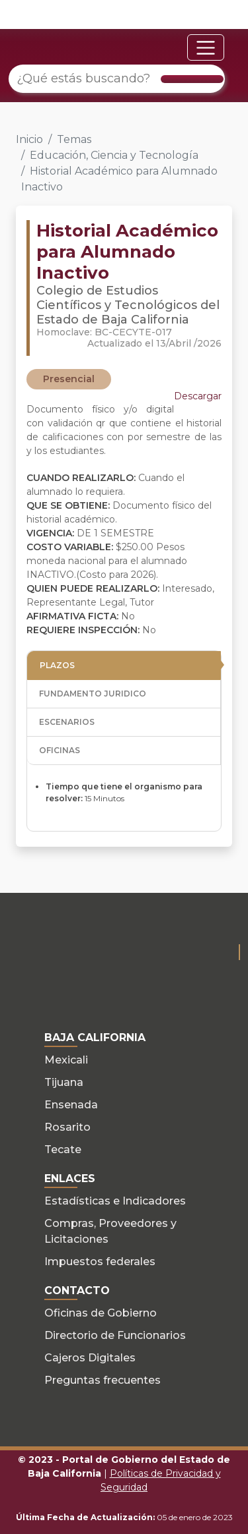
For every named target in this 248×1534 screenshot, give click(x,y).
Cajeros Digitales (90, 1357)
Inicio (29, 139)
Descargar (198, 396)
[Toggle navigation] (205, 47)
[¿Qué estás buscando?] (117, 79)
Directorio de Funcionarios (115, 1335)
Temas (74, 139)
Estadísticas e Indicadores (115, 1201)
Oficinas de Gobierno (100, 1313)
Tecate (62, 1149)
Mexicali (66, 1060)
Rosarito (67, 1127)
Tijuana (63, 1082)
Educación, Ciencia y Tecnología (114, 155)
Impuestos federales (99, 1261)
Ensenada (71, 1104)
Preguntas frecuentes (102, 1380)
